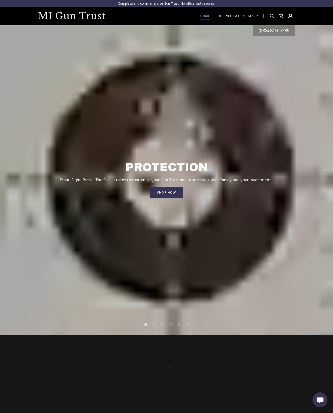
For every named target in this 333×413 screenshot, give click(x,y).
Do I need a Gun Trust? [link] (237, 16)
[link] (76, 18)
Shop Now (166, 192)
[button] (281, 16)
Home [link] (205, 16)
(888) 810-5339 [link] (274, 30)
